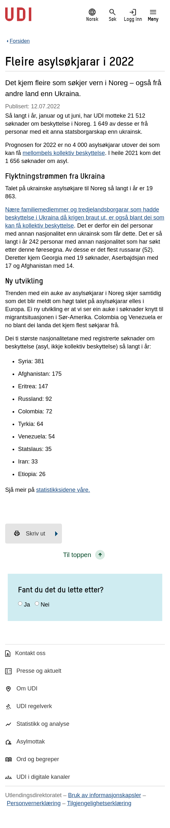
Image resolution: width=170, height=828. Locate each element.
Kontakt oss (30, 653)
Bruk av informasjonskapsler (104, 795)
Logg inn (133, 14)
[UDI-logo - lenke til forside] (18, 17)
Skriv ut (29, 533)
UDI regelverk (34, 706)
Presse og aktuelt (38, 671)
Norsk (92, 14)
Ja (27, 604)
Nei (45, 604)
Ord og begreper (37, 759)
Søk (112, 14)
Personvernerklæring (34, 803)
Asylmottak (30, 741)
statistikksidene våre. (63, 490)
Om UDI (26, 688)
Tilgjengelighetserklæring (99, 803)
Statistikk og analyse (42, 724)
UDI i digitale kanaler (43, 777)
